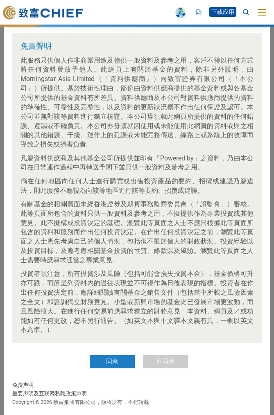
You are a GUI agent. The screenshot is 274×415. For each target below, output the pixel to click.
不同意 (165, 361)
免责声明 (23, 385)
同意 (112, 361)
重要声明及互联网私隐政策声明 (49, 393)
